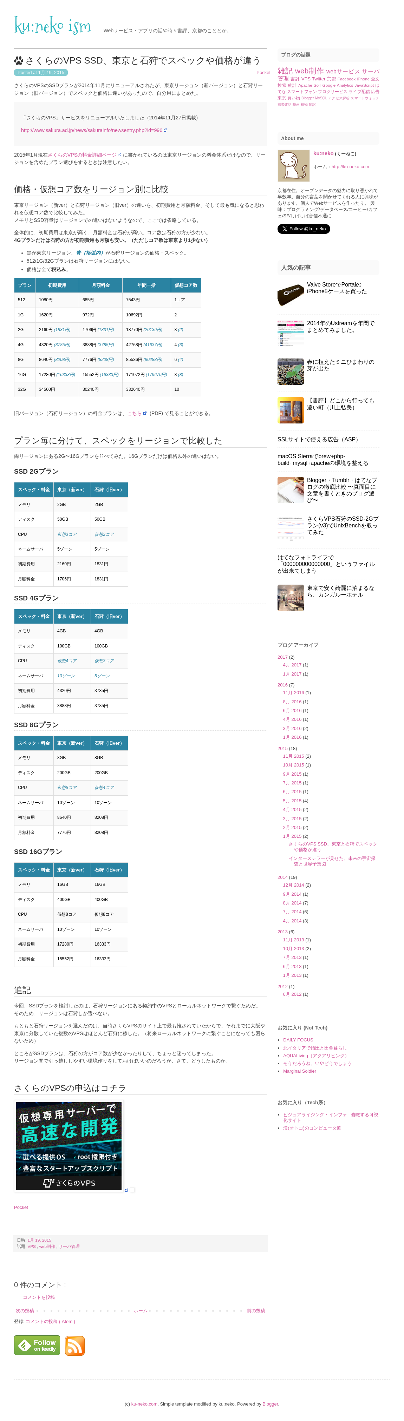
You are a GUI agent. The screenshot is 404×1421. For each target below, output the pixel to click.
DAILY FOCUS (298, 1039)
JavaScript (364, 85)
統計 (293, 85)
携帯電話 (285, 104)
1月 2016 (293, 737)
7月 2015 (293, 782)
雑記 (286, 71)
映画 (297, 104)
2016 (283, 685)
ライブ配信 (359, 91)
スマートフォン (302, 91)
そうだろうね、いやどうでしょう (317, 1063)
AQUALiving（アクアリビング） (316, 1055)
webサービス (344, 71)
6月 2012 (293, 994)
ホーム (141, 1310)
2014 (283, 877)
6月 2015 (293, 791)
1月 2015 (293, 836)
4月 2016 (293, 719)
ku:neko (323, 153)
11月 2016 (294, 692)
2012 (283, 986)
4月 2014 (293, 920)
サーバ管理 (69, 1246)
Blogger (308, 98)
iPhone (364, 79)
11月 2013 (294, 939)
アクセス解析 (339, 98)
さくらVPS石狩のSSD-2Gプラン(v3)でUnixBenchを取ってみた (343, 525)
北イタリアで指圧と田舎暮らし (315, 1048)
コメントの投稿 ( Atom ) (50, 1321)
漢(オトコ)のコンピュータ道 (312, 1128)
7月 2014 (293, 911)
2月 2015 (293, 827)
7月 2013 (293, 957)
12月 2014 (294, 885)
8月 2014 (293, 903)
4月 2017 (293, 664)
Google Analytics (338, 85)
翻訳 (312, 104)
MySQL (321, 98)
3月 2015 (293, 818)
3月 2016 (293, 728)
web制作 (48, 1246)
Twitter (319, 78)
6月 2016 (293, 710)
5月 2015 (293, 800)
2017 (283, 657)
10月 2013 (294, 948)
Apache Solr (310, 85)
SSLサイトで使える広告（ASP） (319, 439)
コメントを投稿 (39, 1297)
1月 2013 (293, 975)
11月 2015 (294, 756)
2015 (283, 748)
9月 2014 (293, 894)
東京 (282, 98)
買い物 (294, 98)
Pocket (263, 72)
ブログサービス (333, 91)
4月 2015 (293, 809)
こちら (134, 413)
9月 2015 (293, 774)
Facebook (347, 79)
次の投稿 (25, 1310)
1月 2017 (293, 674)
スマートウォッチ (365, 98)
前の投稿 (256, 1310)
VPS (32, 1246)
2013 (283, 931)
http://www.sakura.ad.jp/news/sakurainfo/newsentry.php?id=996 (91, 130)
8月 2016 (293, 701)
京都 (332, 78)
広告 (375, 91)
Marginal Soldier (299, 1071)
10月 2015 (294, 765)
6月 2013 (293, 966)
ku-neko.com (144, 1404)
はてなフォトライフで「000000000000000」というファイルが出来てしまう (326, 564)
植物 (305, 104)
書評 (296, 78)
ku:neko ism (52, 26)
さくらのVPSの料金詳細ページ (82, 155)
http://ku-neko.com (350, 166)
